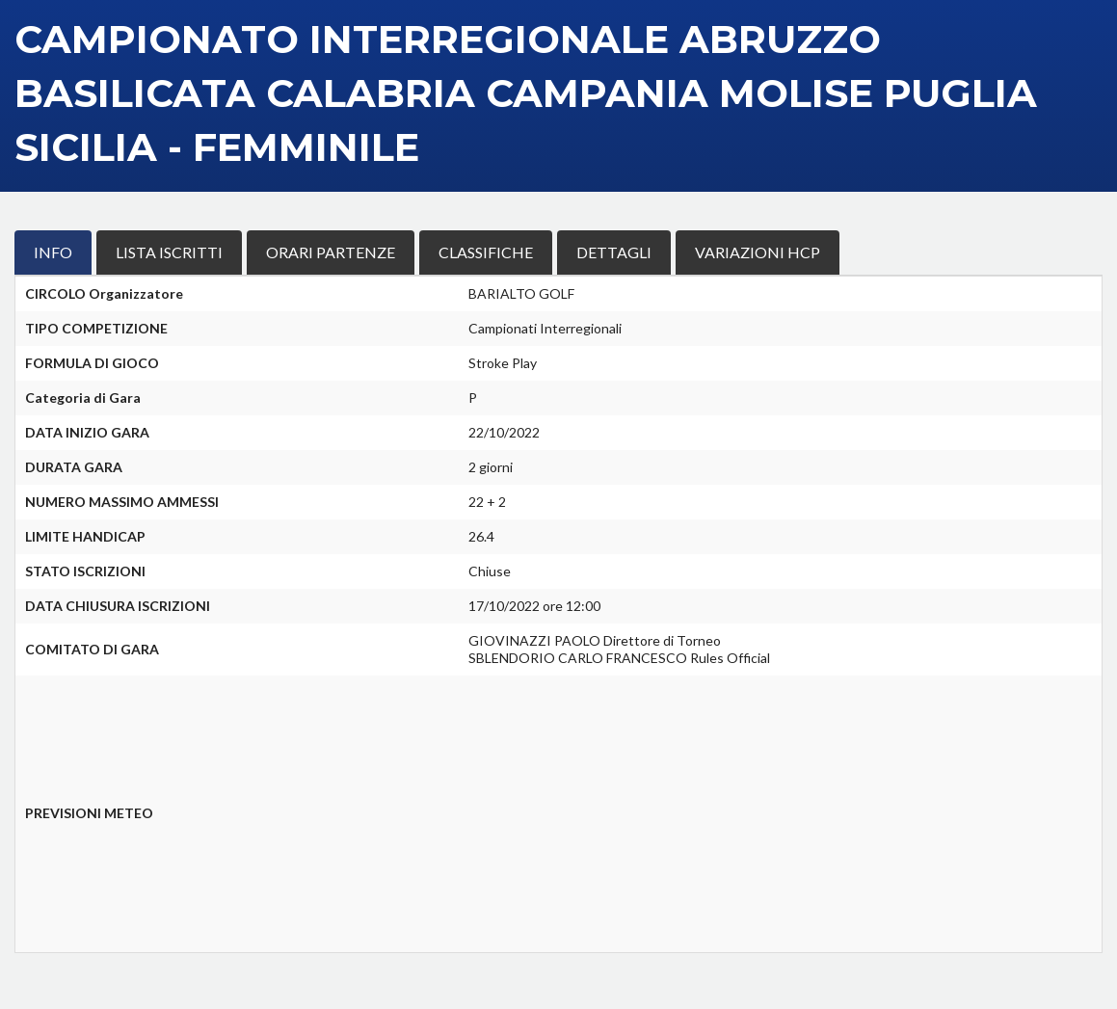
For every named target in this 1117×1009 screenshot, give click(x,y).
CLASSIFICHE (486, 252)
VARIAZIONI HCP (757, 252)
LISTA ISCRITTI (169, 252)
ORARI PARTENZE (330, 252)
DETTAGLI (614, 252)
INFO (53, 252)
